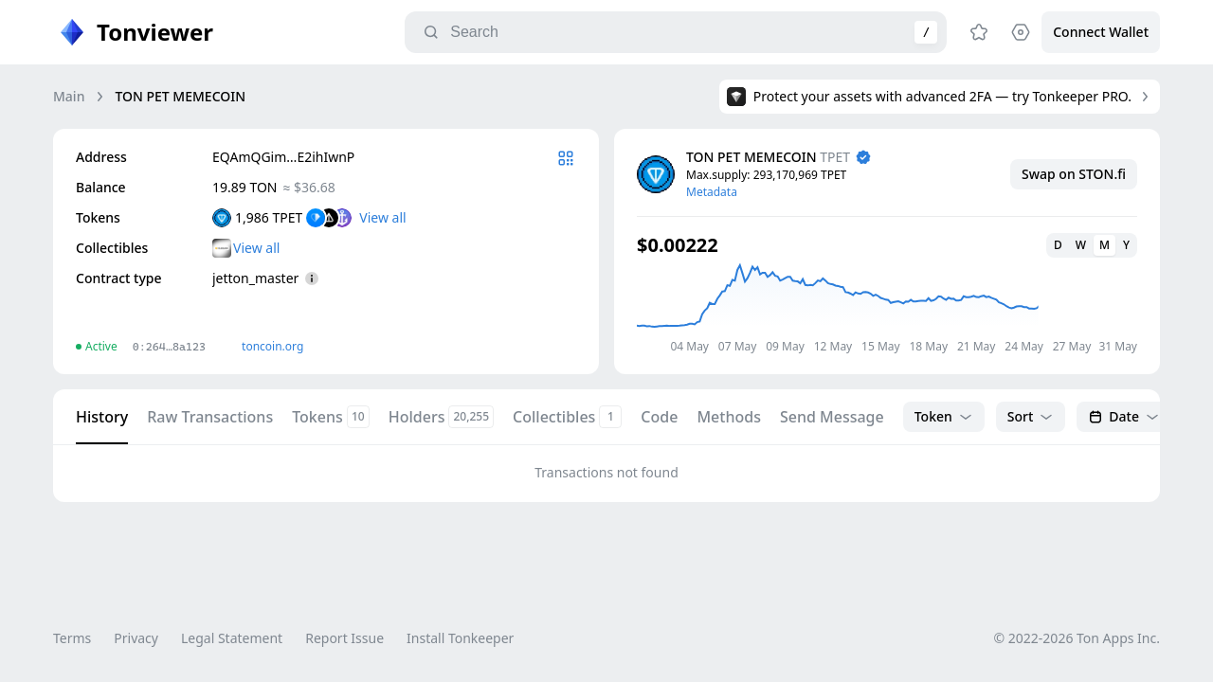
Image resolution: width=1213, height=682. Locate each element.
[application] (887, 307)
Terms (72, 638)
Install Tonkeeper (460, 638)
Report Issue (344, 638)
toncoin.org (272, 346)
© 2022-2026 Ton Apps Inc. (1077, 638)
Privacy (136, 638)
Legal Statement (231, 638)
